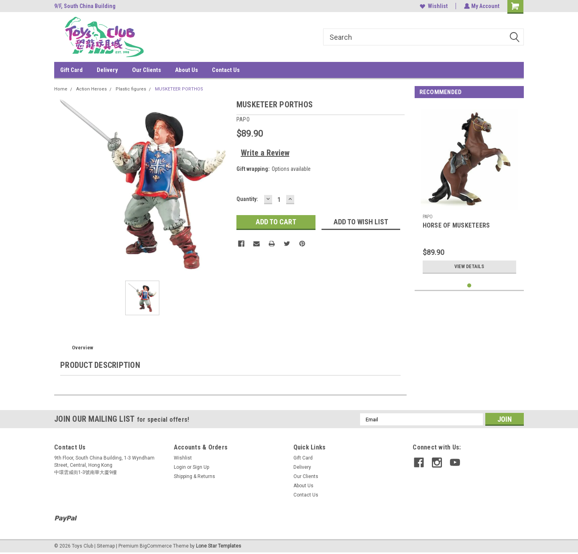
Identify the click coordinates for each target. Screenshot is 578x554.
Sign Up (201, 467)
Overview (82, 348)
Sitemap (106, 546)
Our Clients (146, 70)
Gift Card (71, 70)
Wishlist (433, 6)
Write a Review (265, 153)
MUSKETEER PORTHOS (179, 89)
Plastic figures (131, 89)
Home (60, 89)
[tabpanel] (469, 191)
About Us (186, 70)
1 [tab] (469, 285)
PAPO (428, 217)
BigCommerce (156, 546)
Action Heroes (91, 89)
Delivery (107, 70)
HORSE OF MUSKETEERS (456, 225)
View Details (469, 266)
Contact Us (226, 70)
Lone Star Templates (218, 546)
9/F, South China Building (85, 6)
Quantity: (247, 199)
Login (180, 467)
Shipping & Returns (194, 476)
